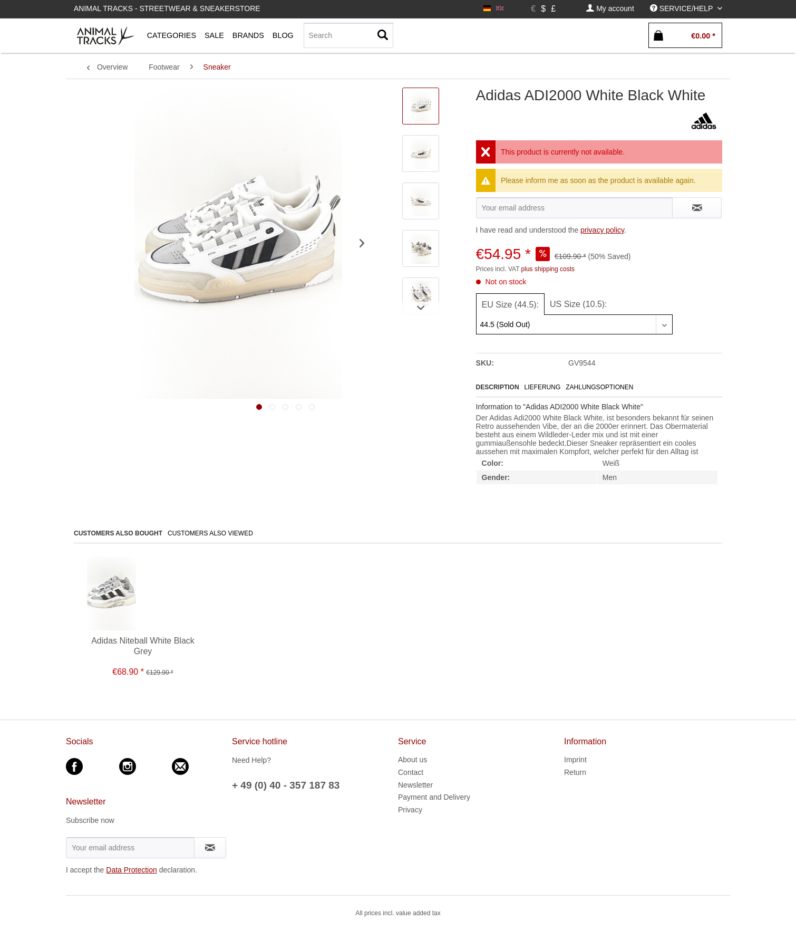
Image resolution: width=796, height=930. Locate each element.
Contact (410, 772)
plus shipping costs (548, 269)
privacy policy (602, 230)
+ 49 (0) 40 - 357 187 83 (285, 785)
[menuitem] (610, 8)
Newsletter (415, 785)
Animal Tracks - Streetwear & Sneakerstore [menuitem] (167, 8)
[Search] (348, 35)
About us (412, 759)
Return (575, 772)
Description (497, 387)
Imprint (575, 759)
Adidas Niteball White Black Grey (143, 646)
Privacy (410, 810)
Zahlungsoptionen (599, 387)
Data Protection (131, 870)
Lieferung (543, 387)
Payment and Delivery (434, 797)
